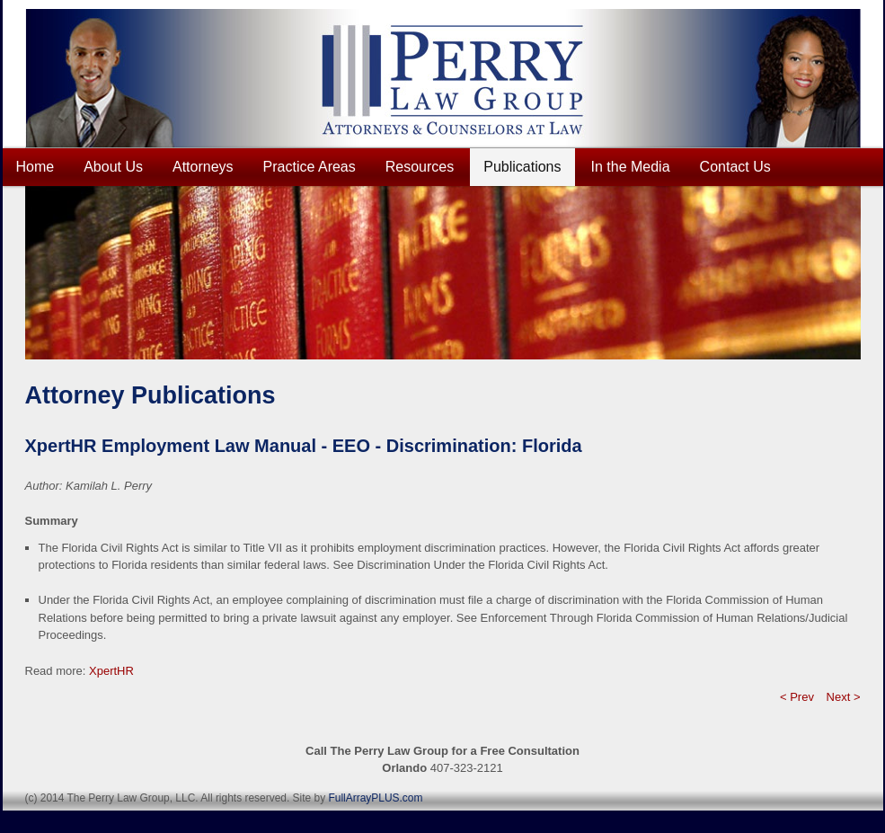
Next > (844, 697)
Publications (522, 166)
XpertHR (111, 671)
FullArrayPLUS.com (375, 798)
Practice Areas (309, 166)
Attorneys (203, 166)
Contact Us (735, 166)
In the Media (630, 166)
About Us (113, 166)
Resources (419, 166)
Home (35, 166)
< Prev (797, 697)
